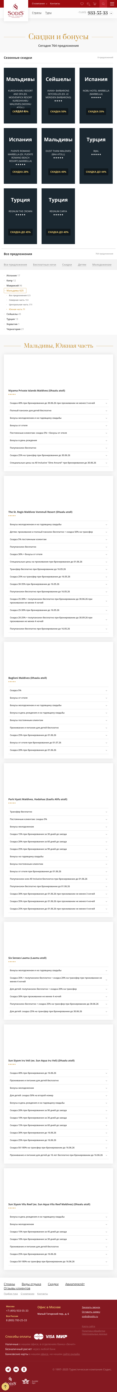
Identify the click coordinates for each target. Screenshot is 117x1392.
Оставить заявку (91, 1311)
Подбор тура (11, 1293)
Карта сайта (88, 1326)
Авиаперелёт (75, 1284)
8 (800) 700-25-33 (16, 1320)
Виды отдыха (31, 1284)
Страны (9, 1284)
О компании (38, 3)
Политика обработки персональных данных (94, 1332)
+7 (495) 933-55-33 (17, 1310)
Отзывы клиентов (17, 1288)
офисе (44, 1354)
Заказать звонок (91, 1307)
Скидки (53, 1284)
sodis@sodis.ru (90, 1316)
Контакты (42, 1293)
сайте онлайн (71, 1354)
